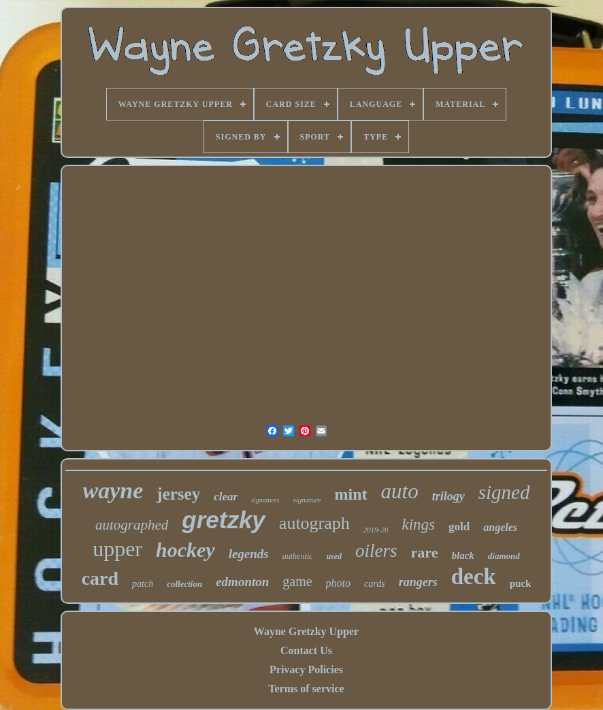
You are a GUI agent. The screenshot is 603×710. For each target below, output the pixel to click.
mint (351, 494)
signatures (265, 500)
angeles (500, 527)
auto (400, 491)
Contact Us (306, 650)
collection (184, 584)
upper (117, 548)
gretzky (223, 519)
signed (504, 492)
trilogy (448, 496)
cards (374, 584)
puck (521, 583)
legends (249, 554)
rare (424, 552)
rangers (418, 582)
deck (473, 576)
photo (338, 583)
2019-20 (376, 530)
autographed (131, 525)
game (297, 581)
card (100, 578)
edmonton (242, 582)
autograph (314, 523)
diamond (504, 556)
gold (459, 526)
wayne (113, 490)
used (334, 556)
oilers (376, 550)
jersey (178, 494)
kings (418, 524)
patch (142, 584)
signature (307, 500)
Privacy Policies (306, 669)
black (463, 555)
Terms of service (306, 688)
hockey (185, 549)
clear (226, 496)
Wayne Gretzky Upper (306, 631)
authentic (297, 556)
